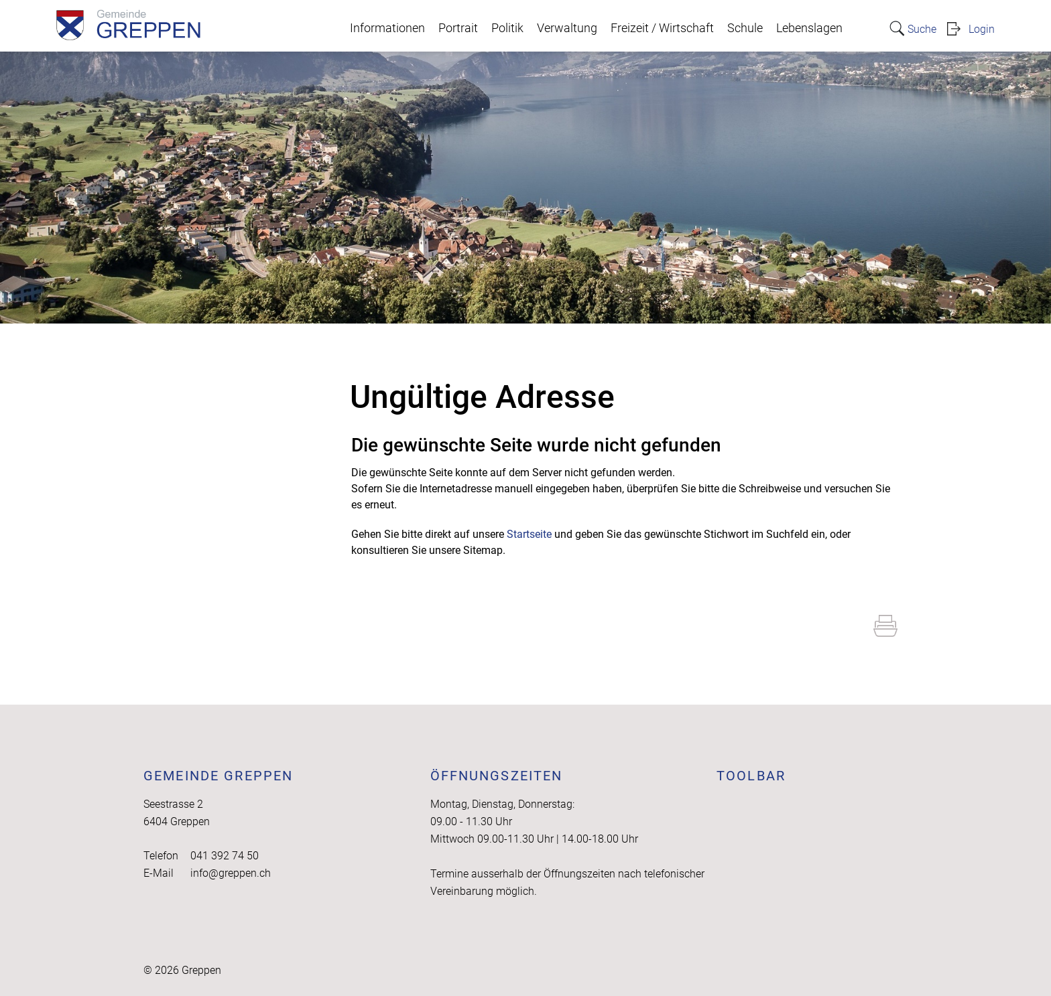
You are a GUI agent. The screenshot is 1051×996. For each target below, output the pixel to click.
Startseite (529, 534)
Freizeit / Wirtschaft (662, 28)
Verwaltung (567, 28)
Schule (745, 28)
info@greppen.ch (230, 873)
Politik (507, 28)
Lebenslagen (809, 28)
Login (982, 29)
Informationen (387, 28)
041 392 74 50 (224, 855)
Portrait (458, 28)
